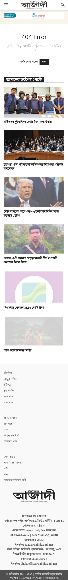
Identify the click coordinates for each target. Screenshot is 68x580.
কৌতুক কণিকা (10, 377)
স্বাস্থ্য (6, 472)
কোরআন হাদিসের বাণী (15, 478)
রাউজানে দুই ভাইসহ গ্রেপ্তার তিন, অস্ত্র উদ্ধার (28, 122)
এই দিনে (8, 371)
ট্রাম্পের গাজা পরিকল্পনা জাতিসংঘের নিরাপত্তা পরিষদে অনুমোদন (33, 167)
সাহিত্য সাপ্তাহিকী (11, 433)
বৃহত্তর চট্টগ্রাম (10, 415)
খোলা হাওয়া (9, 454)
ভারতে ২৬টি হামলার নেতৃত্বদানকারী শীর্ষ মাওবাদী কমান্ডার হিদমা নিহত (30, 260)
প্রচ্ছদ (44, 62)
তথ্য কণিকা (9, 388)
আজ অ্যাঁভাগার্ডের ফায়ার (17, 348)
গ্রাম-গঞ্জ (8, 421)
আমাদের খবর (10, 439)
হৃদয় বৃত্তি (8, 400)
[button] (6, 5)
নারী (6, 466)
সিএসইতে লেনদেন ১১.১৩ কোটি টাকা (24, 305)
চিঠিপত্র (7, 382)
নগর (6, 427)
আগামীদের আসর (12, 460)
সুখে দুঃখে (9, 394)
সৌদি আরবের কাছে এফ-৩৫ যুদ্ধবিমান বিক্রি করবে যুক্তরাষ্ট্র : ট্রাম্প (31, 213)
